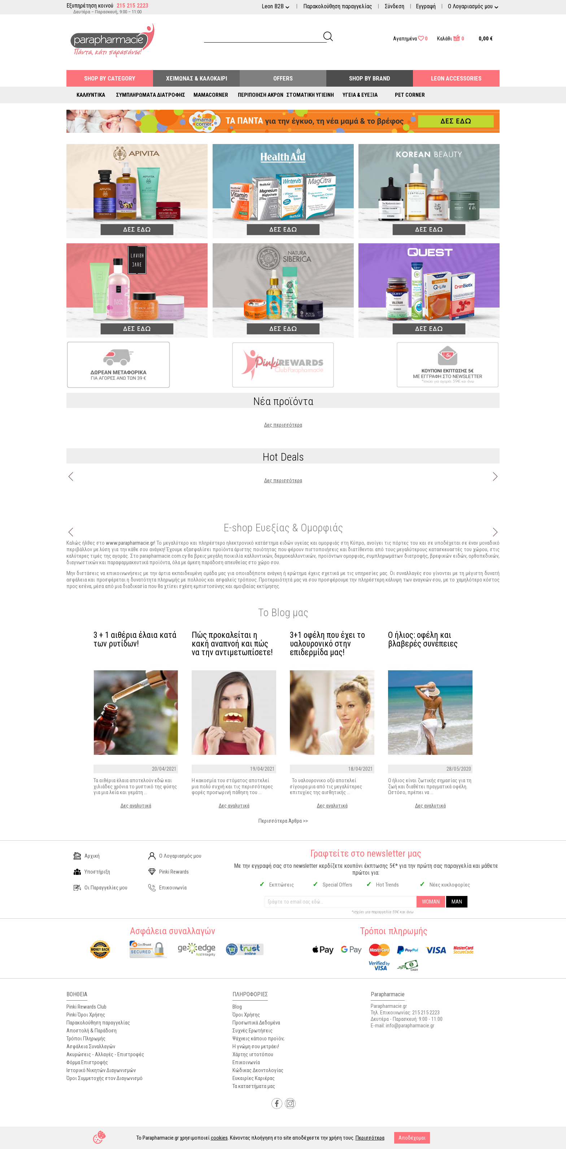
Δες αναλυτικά (136, 805)
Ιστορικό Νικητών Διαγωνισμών (101, 1070)
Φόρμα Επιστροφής (87, 1062)
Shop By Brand (369, 78)
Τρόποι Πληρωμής (85, 1038)
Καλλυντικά (91, 95)
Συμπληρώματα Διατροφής (150, 95)
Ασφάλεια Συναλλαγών (90, 1046)
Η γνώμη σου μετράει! (255, 1046)
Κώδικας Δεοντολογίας (257, 1070)
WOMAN (431, 901)
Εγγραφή (426, 6)
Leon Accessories (456, 78)
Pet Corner (410, 95)
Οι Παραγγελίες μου (100, 887)
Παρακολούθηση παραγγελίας (337, 6)
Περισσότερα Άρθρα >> (283, 821)
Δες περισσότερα (283, 425)
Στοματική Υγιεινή (310, 95)
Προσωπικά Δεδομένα (256, 1022)
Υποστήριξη (92, 871)
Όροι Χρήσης (246, 1014)
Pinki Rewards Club (86, 1007)
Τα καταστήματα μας (253, 1086)
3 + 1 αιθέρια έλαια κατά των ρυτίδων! (135, 639)
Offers (283, 78)
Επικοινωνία (167, 887)
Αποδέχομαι (412, 1138)
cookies (219, 1138)
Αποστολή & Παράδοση (91, 1030)
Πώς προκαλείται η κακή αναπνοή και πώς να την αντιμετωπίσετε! (232, 644)
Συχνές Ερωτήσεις (252, 1030)
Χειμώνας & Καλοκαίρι (196, 78)
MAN (457, 901)
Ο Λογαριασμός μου (174, 855)
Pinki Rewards (168, 871)
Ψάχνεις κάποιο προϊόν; (258, 1038)
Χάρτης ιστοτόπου (252, 1054)
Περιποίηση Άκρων (260, 95)
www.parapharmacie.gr (130, 543)
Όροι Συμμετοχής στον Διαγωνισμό (104, 1078)
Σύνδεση (394, 6)
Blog (237, 1007)
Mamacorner (210, 95)
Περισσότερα (370, 1138)
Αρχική (87, 855)
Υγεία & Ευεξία (360, 95)
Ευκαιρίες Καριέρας (253, 1078)
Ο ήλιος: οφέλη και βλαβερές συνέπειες (423, 639)
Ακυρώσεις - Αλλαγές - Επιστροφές (105, 1054)
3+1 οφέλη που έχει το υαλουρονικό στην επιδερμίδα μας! (327, 644)
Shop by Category (109, 78)
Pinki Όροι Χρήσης (85, 1014)
